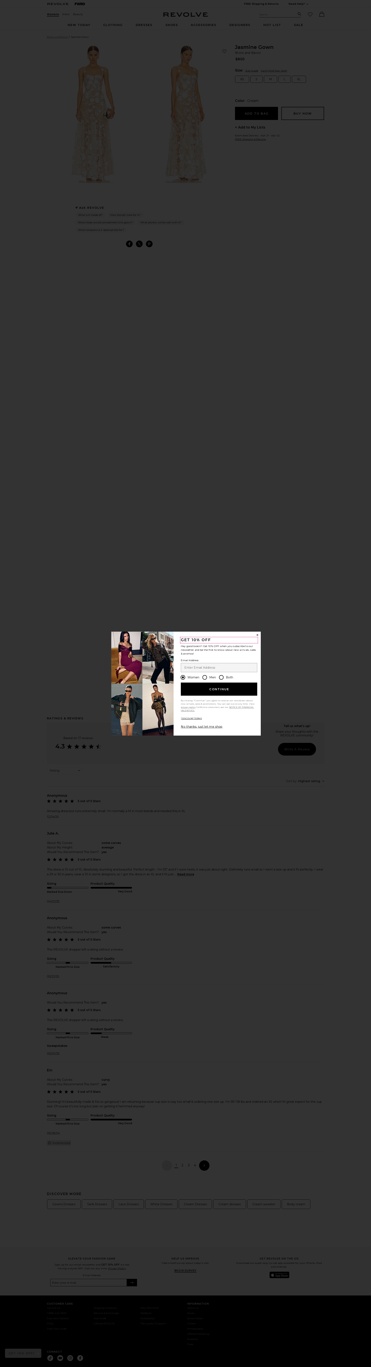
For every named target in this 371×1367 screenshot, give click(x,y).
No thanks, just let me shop (201, 727)
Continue (219, 689)
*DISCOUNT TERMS (191, 718)
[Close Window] (257, 635)
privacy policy (188, 707)
